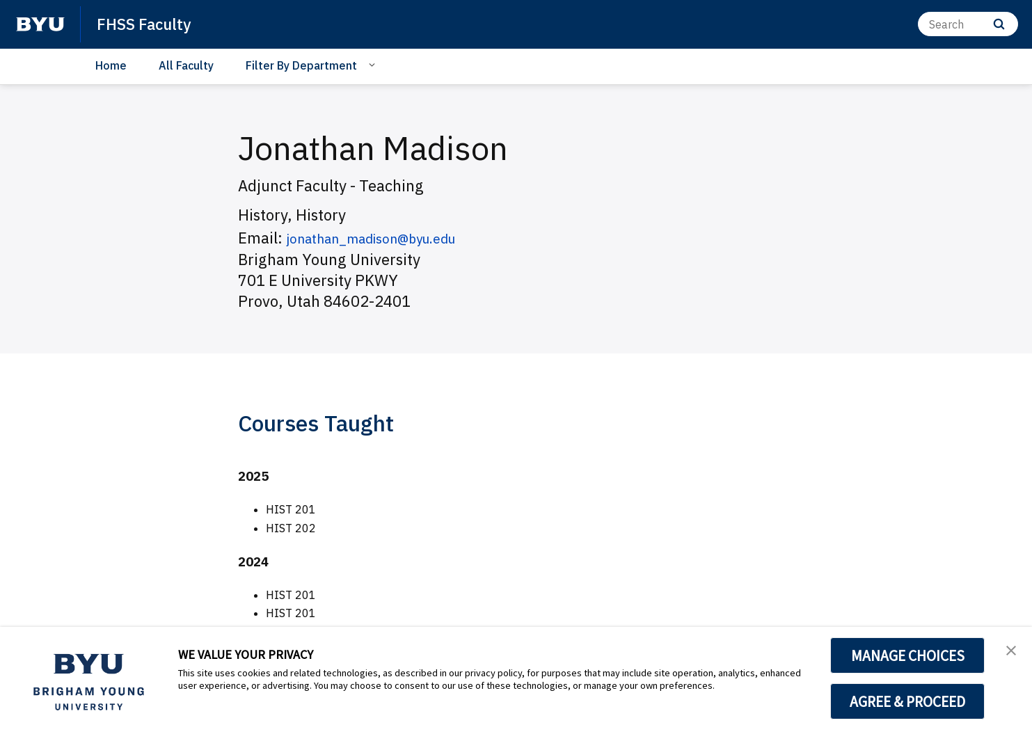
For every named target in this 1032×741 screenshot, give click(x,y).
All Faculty (186, 65)
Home (111, 65)
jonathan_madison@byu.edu (386, 238)
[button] (1009, 652)
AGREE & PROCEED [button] (908, 701)
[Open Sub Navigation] (374, 64)
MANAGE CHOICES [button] (907, 655)
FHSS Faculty (147, 24)
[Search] (968, 24)
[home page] (40, 24)
